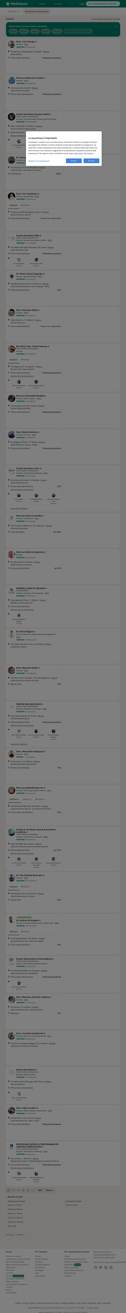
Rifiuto (74, 161)
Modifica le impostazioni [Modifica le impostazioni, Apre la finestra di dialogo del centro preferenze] (39, 161)
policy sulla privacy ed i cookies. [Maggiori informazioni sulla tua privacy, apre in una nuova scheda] (81, 153)
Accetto (91, 161)
